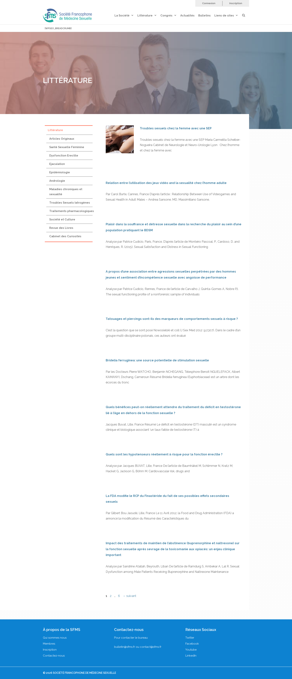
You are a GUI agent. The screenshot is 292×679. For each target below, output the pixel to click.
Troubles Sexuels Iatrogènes (69, 202)
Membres (49, 643)
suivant (129, 596)
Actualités (187, 15)
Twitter (189, 637)
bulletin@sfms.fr (124, 647)
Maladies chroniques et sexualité (65, 192)
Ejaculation (57, 164)
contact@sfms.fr (150, 647)
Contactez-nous (54, 655)
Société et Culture (62, 219)
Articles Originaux (61, 138)
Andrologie (57, 180)
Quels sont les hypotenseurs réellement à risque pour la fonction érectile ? (164, 454)
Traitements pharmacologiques (71, 211)
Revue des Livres (61, 228)
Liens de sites (228, 15)
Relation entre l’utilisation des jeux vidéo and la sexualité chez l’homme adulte (166, 183)
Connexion (208, 3)
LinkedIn (190, 655)
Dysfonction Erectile (63, 155)
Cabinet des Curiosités (65, 236)
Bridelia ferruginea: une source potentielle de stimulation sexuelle (157, 360)
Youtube (191, 649)
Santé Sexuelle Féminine (66, 147)
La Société (126, 15)
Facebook (192, 643)
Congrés (170, 15)
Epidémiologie (59, 172)
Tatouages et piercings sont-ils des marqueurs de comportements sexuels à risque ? (172, 319)
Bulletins (204, 15)
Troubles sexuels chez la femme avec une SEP (176, 128)
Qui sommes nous (55, 637)
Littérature (148, 15)
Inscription (235, 3)
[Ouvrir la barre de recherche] (245, 15)
